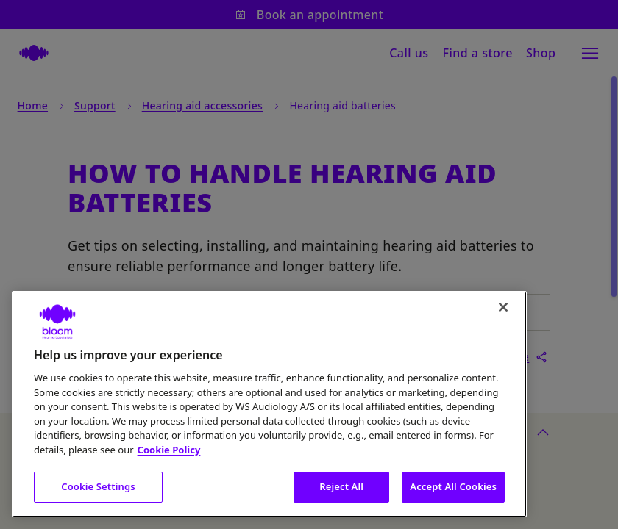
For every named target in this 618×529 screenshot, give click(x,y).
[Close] (503, 307)
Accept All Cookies (453, 486)
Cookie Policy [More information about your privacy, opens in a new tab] (169, 449)
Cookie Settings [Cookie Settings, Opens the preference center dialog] (98, 486)
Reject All (341, 486)
